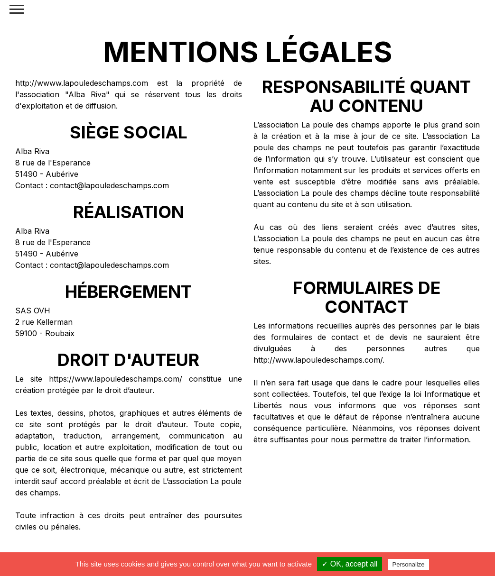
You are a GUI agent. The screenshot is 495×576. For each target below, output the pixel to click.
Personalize (408, 564)
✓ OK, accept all (349, 564)
